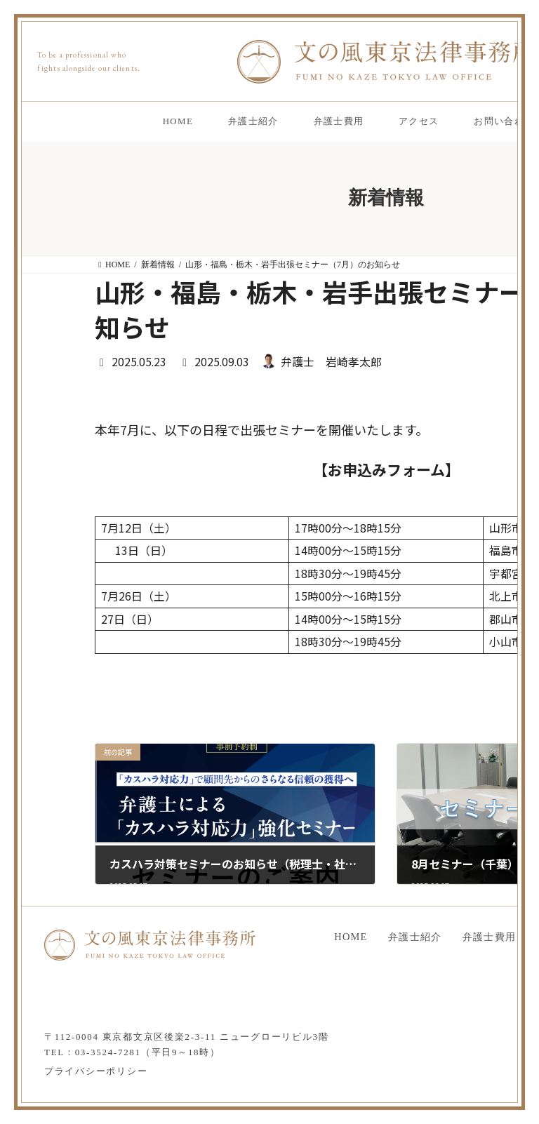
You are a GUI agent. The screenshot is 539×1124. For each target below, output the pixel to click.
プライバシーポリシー (95, 1071)
